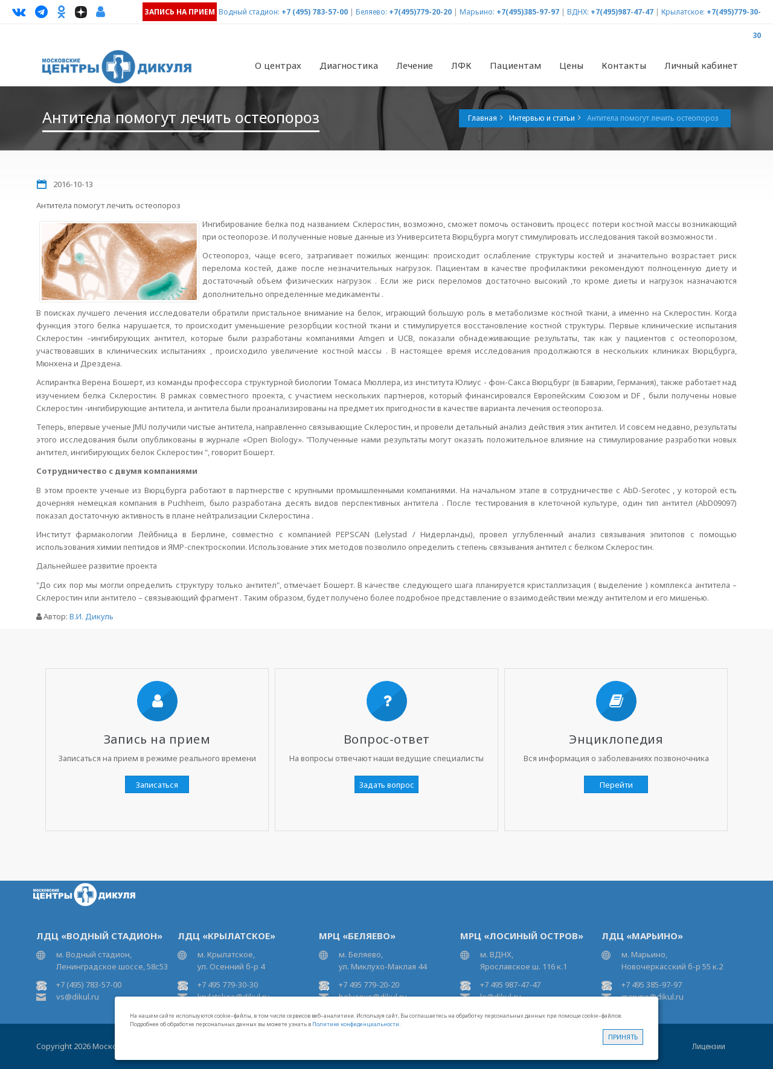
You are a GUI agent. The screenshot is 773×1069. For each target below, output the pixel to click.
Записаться (157, 784)
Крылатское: (683, 12)
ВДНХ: (578, 12)
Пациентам (515, 65)
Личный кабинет (701, 65)
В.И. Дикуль (91, 616)
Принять (623, 1036)
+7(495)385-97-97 (527, 12)
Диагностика (348, 65)
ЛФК (461, 65)
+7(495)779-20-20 (420, 12)
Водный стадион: (249, 12)
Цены (571, 65)
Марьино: (477, 12)
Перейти (616, 784)
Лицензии (708, 1046)
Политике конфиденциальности (355, 1024)
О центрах (278, 65)
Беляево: (371, 12)
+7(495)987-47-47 (622, 12)
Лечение (414, 65)
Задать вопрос (386, 784)
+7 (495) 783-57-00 (314, 12)
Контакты (623, 65)
